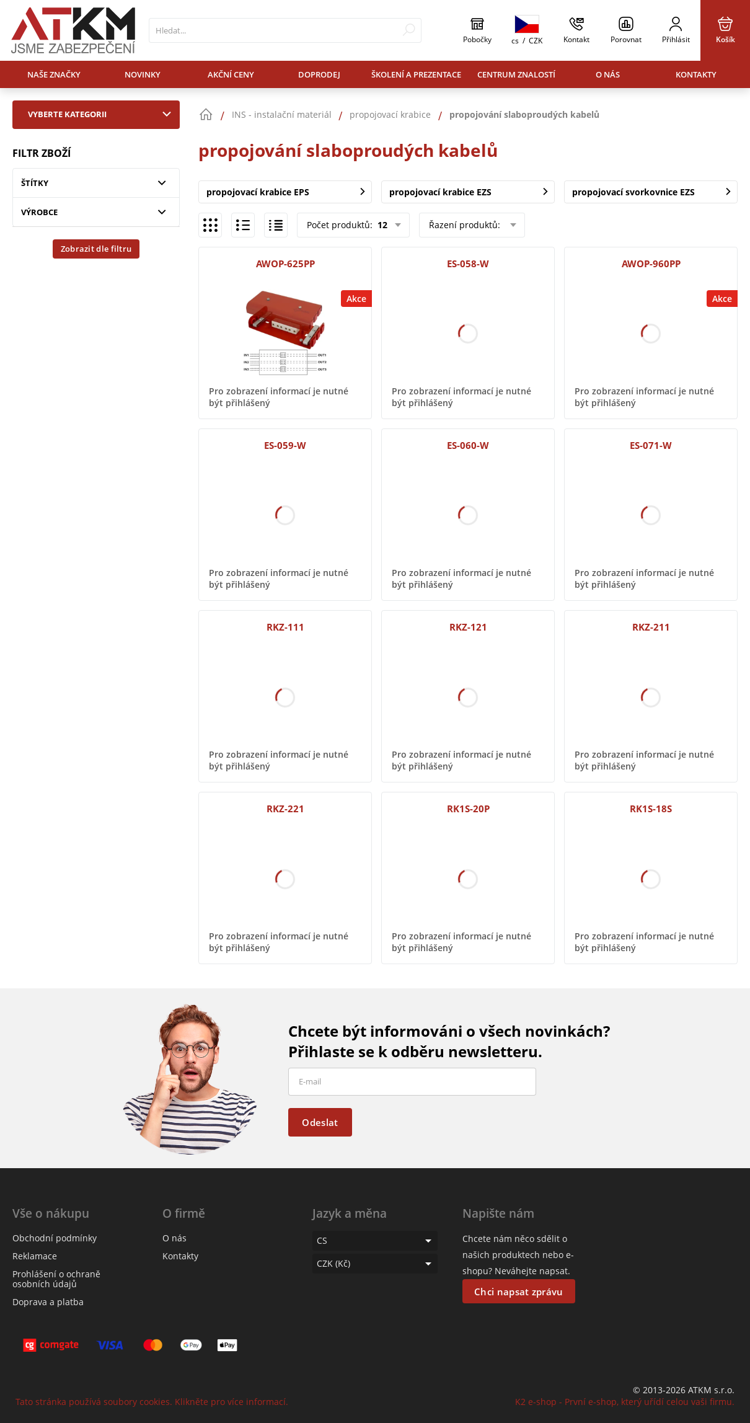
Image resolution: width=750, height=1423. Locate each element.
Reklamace (34, 1256)
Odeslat (320, 1122)
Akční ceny (231, 74)
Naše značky (54, 74)
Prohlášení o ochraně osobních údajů (56, 1279)
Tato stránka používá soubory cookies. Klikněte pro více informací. (151, 1401)
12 (381, 225)
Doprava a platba (48, 1302)
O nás (608, 74)
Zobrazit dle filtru (96, 248)
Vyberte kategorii (102, 114)
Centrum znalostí (516, 74)
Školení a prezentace (416, 74)
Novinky (143, 74)
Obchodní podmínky (54, 1238)
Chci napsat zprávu (518, 1291)
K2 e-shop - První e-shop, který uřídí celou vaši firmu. (625, 1401)
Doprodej (319, 74)
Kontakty (696, 74)
